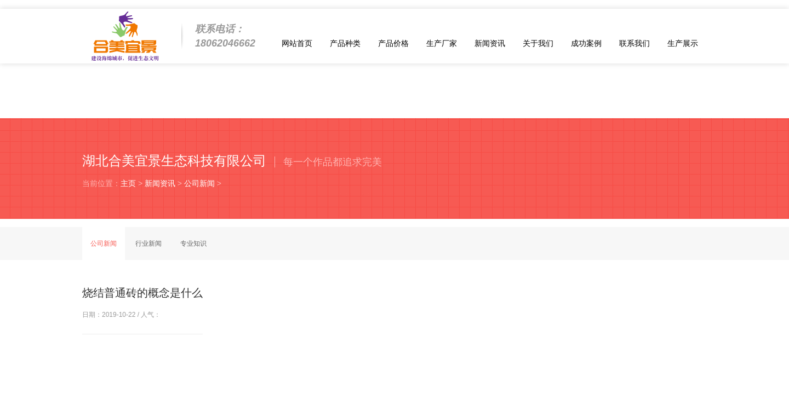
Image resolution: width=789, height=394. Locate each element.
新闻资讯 (489, 43)
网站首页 (297, 43)
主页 (128, 183)
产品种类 (345, 43)
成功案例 (586, 43)
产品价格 (393, 43)
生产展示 (682, 43)
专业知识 (193, 243)
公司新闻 (199, 183)
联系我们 (634, 43)
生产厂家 (441, 43)
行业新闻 (148, 243)
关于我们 (538, 43)
